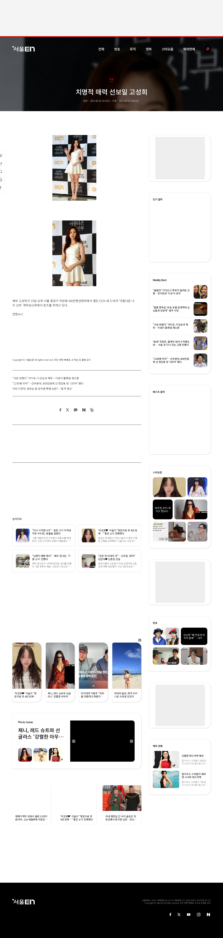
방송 (117, 49)
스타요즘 (167, 49)
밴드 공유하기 (92, 410)
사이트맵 (200, 900)
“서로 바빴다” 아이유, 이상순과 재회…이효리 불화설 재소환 (45, 378)
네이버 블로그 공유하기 (84, 410)
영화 (149, 49)
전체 (101, 49)
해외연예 (189, 49)
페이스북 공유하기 (60, 410)
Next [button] (131, 741)
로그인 (208, 900)
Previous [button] (73, 741)
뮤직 (133, 49)
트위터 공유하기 (67, 410)
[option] (102, 741)
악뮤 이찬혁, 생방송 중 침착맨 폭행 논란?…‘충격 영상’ (42, 389)
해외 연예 (158, 746)
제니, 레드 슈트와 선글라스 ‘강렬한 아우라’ (39, 736)
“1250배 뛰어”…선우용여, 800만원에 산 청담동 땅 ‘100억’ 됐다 (47, 383)
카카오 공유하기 (75, 410)
